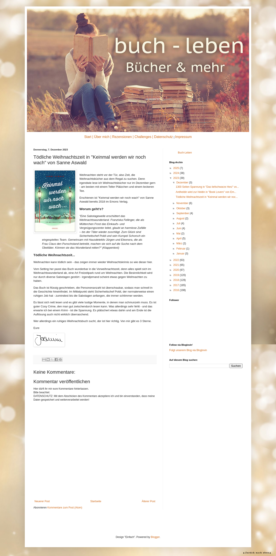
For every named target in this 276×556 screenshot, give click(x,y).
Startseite (95, 501)
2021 (176, 264)
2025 (176, 168)
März (179, 243)
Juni (179, 228)
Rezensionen (122, 137)
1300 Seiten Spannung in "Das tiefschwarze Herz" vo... (207, 186)
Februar (181, 248)
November (182, 203)
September (183, 213)
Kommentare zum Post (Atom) (64, 507)
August (180, 218)
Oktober (181, 208)
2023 (176, 178)
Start (87, 137)
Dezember (182, 182)
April (179, 238)
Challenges (143, 137)
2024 (176, 173)
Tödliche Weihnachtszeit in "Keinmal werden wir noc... (207, 196)
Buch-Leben (185, 152)
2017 (176, 285)
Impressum (183, 137)
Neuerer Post (42, 501)
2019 (176, 275)
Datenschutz (163, 137)
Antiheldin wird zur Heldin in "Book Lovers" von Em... (206, 192)
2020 (176, 269)
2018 (176, 280)
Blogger (155, 537)
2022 (176, 260)
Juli (178, 223)
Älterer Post (148, 501)
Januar (180, 253)
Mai (178, 233)
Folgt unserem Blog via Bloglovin (188, 350)
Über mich (101, 137)
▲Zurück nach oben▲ (257, 552)
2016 (176, 290)
